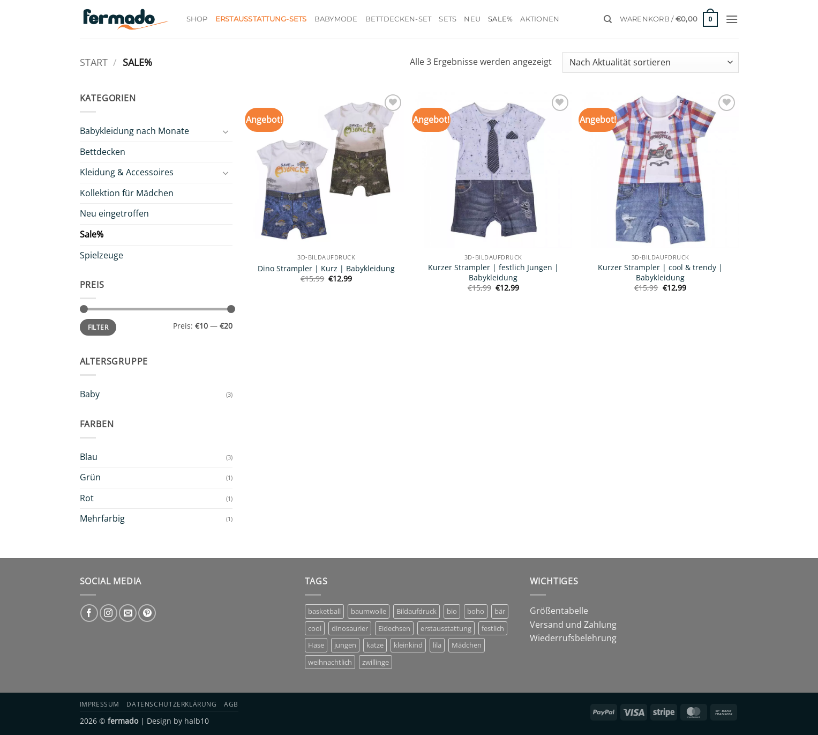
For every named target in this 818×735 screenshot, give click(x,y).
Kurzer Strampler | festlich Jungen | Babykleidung (493, 273)
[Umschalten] (226, 131)
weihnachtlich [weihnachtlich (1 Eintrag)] (330, 662)
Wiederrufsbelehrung (573, 638)
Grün (90, 477)
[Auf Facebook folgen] (89, 613)
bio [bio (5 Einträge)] (452, 611)
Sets (447, 19)
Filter (98, 327)
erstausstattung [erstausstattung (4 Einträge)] (446, 628)
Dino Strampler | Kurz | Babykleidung (326, 268)
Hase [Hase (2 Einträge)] (316, 645)
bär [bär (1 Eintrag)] (499, 611)
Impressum (100, 704)
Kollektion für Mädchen (127, 193)
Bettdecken (102, 152)
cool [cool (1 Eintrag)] (314, 628)
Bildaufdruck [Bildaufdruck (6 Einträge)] (416, 611)
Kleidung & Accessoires (127, 172)
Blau (88, 457)
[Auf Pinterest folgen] (147, 613)
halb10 (196, 721)
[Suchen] (608, 19)
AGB (231, 704)
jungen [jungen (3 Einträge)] (345, 645)
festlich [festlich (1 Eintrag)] (493, 628)
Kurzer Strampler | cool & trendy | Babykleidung (660, 273)
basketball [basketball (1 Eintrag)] (324, 611)
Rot (87, 498)
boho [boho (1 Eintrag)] (475, 611)
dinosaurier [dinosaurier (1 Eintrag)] (350, 628)
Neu (472, 19)
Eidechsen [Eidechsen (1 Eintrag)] (394, 628)
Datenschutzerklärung (171, 704)
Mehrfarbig (102, 518)
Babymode (336, 19)
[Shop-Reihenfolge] (650, 62)
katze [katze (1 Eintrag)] (375, 645)
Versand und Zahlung (573, 624)
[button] (669, 19)
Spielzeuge (101, 255)
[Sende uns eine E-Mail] (128, 613)
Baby (90, 394)
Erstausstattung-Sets (261, 19)
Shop (197, 19)
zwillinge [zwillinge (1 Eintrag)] (375, 662)
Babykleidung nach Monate (134, 131)
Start (94, 62)
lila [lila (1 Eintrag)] (437, 645)
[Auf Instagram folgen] (108, 613)
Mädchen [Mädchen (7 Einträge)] (467, 645)
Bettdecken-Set (398, 19)
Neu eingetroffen (114, 213)
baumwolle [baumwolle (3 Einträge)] (368, 611)
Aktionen (539, 19)
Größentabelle (559, 611)
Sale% (500, 19)
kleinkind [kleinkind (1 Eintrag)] (408, 645)
